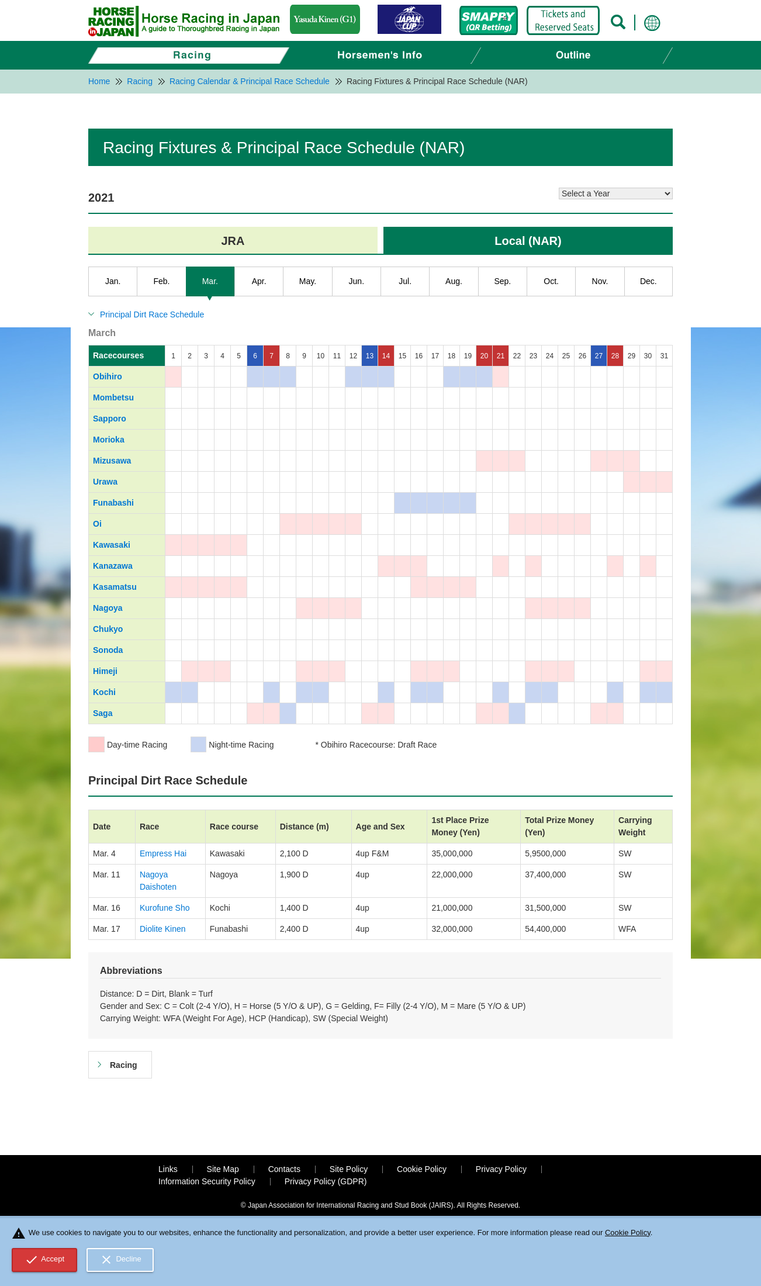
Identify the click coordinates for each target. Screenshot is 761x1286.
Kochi (104, 692)
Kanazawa (113, 566)
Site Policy (349, 1169)
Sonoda (108, 650)
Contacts (284, 1169)
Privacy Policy (501, 1169)
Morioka (108, 439)
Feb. (161, 281)
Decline (120, 1260)
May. (307, 281)
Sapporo (109, 418)
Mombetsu (113, 397)
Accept (45, 1260)
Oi (97, 523)
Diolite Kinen (163, 929)
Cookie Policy (422, 1169)
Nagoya (108, 608)
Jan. (112, 281)
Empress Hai (163, 853)
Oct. (551, 281)
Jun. (356, 281)
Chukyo (108, 629)
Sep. (502, 281)
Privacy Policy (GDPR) (326, 1181)
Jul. (405, 281)
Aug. (453, 281)
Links (168, 1169)
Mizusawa (112, 460)
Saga (102, 713)
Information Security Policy (206, 1181)
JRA (232, 240)
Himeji (105, 671)
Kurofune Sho (165, 907)
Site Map (223, 1169)
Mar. (210, 281)
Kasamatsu (115, 587)
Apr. (259, 281)
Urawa (105, 481)
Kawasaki (111, 544)
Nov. (600, 281)
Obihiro (107, 376)
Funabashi (113, 502)
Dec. (648, 281)
